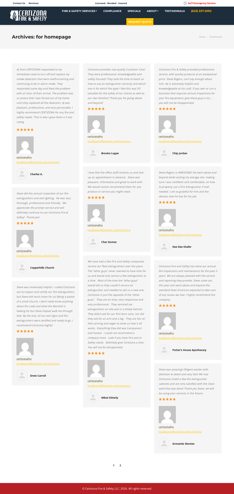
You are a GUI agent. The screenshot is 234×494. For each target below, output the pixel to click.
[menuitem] (19, 3)
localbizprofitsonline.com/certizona (37, 162)
